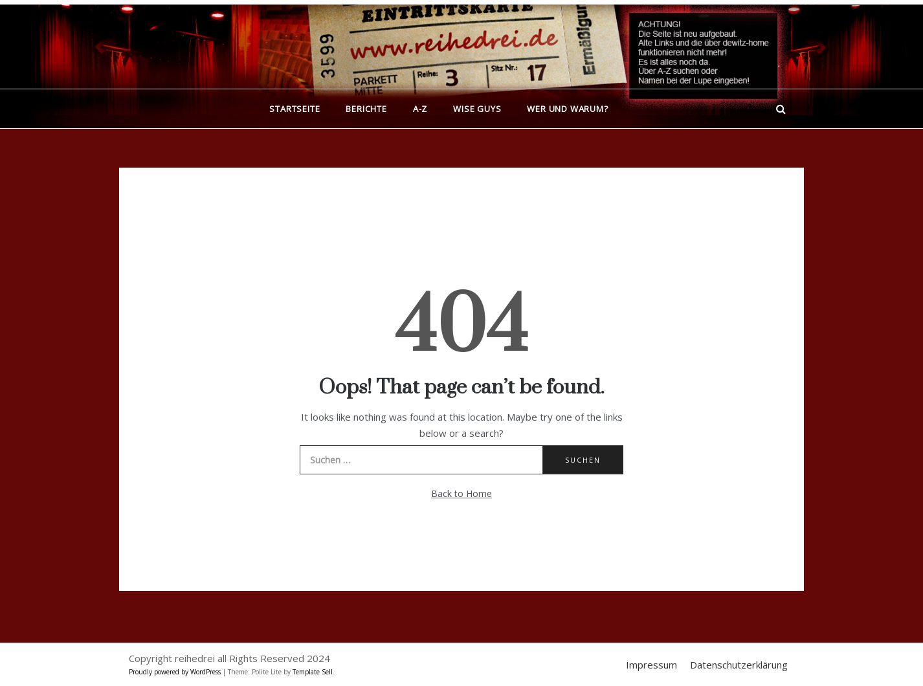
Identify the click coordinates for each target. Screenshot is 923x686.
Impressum (651, 664)
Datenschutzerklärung (739, 664)
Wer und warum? (567, 109)
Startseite (294, 109)
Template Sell (313, 671)
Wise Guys (477, 109)
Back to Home (461, 493)
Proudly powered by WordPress (176, 671)
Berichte (366, 109)
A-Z (420, 109)
